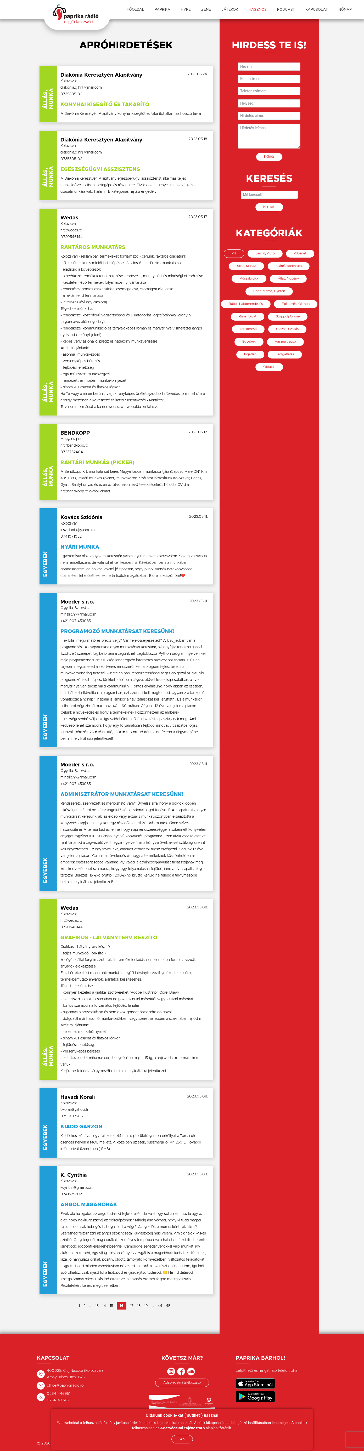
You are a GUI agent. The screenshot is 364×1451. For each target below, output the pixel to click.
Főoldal (135, 10)
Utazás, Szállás (287, 329)
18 (139, 1306)
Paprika (162, 10)
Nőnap (345, 10)
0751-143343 (58, 1400)
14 (104, 1306)
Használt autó (285, 341)
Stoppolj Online (288, 316)
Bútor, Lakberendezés (246, 304)
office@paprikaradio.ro (65, 1385)
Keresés (269, 207)
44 (160, 1306)
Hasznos (258, 10)
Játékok (229, 10)
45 (168, 1306)
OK (182, 1439)
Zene (206, 10)
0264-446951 (58, 1394)
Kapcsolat (316, 10)
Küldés (269, 156)
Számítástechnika (289, 266)
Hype (186, 10)
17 (131, 1306)
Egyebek (249, 341)
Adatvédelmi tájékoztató (182, 1382)
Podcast (286, 10)
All (234, 253)
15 (111, 1306)
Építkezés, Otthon (296, 304)
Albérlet (300, 253)
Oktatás (269, 367)
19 (146, 1306)
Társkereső (248, 329)
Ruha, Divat (247, 316)
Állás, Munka (246, 266)
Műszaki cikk (249, 278)
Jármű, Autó (265, 253)
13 (97, 1306)
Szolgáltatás (285, 354)
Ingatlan (250, 354)
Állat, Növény (288, 278)
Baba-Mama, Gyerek (269, 291)
